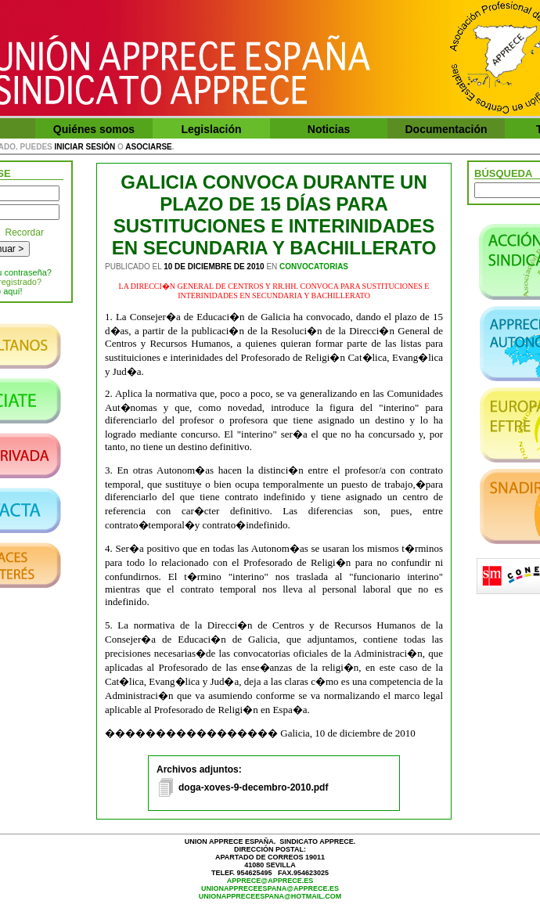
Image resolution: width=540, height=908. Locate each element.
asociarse (148, 146)
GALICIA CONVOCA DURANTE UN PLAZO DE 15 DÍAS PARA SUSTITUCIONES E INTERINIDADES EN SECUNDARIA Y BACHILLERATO (274, 214)
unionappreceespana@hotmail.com (270, 896)
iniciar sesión (85, 146)
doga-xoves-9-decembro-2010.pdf (253, 787)
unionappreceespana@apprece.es (270, 888)
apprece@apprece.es (270, 881)
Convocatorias (313, 266)
